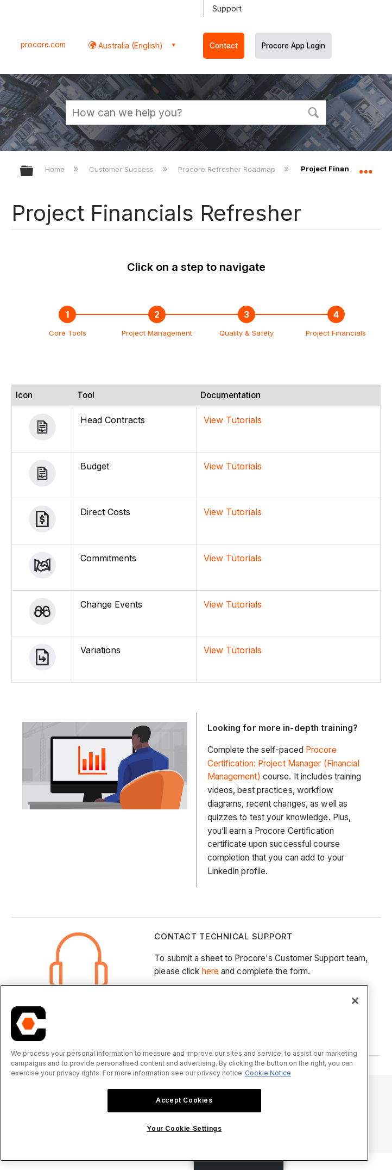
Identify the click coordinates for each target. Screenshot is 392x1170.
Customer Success (122, 169)
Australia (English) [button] (129, 45)
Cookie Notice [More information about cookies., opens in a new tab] (268, 1073)
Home (56, 169)
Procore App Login (293, 45)
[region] (184, 1073)
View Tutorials (233, 419)
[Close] (355, 1001)
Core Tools (67, 333)
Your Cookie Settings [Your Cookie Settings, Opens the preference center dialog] (184, 1128)
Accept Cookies (184, 1100)
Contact (224, 45)
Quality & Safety (246, 333)
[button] (313, 111)
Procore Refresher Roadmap (227, 169)
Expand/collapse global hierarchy (33, 171)
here (210, 971)
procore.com (43, 44)
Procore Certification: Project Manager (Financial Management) (283, 763)
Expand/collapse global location (365, 167)
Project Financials (336, 333)
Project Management (157, 333)
